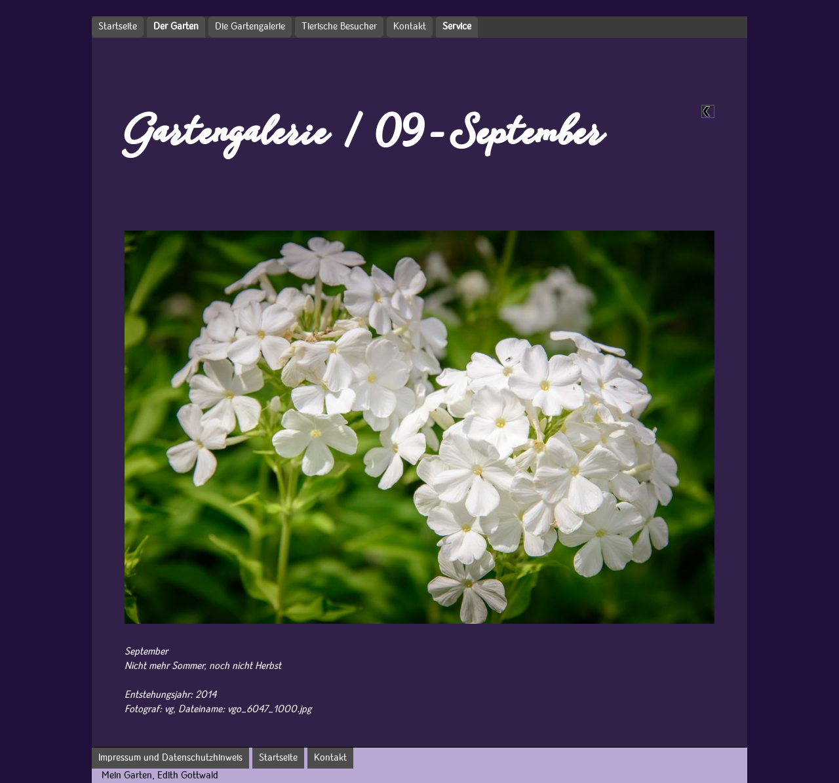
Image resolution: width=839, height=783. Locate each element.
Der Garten (176, 27)
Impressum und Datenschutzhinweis (170, 758)
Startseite (117, 27)
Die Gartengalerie (250, 27)
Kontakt (409, 27)
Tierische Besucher (339, 27)
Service (456, 27)
